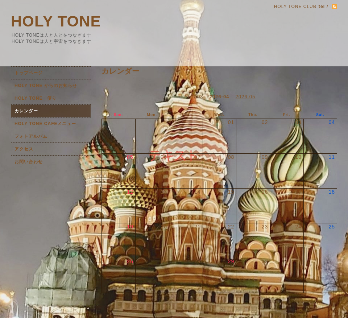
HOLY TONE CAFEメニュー (45, 123)
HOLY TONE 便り (35, 98)
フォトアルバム (30, 136)
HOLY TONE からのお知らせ (45, 85)
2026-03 (193, 96)
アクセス (23, 149)
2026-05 (246, 96)
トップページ (28, 72)
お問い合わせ (28, 161)
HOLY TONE (56, 21)
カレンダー (26, 110)
